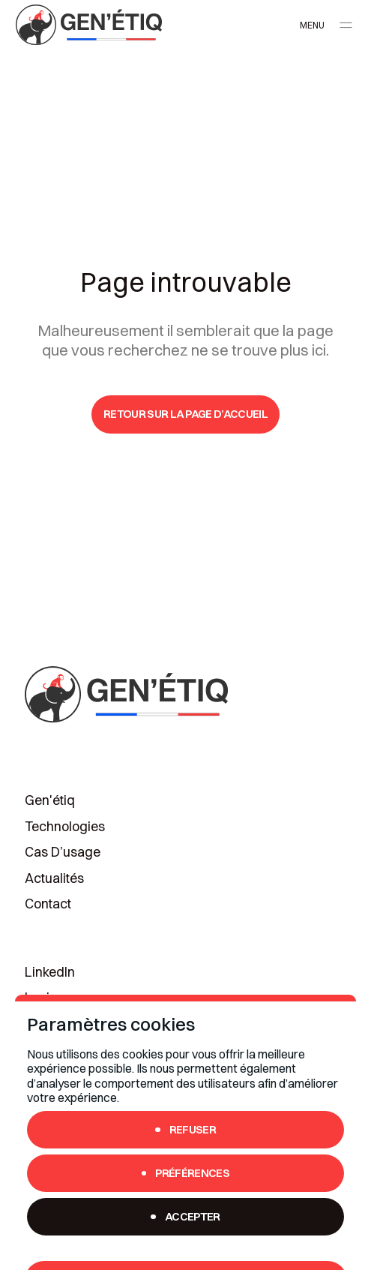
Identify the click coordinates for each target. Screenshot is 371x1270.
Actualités (54, 878)
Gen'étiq (50, 800)
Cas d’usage (62, 852)
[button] (322, 25)
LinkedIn (50, 972)
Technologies (65, 826)
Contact (48, 904)
